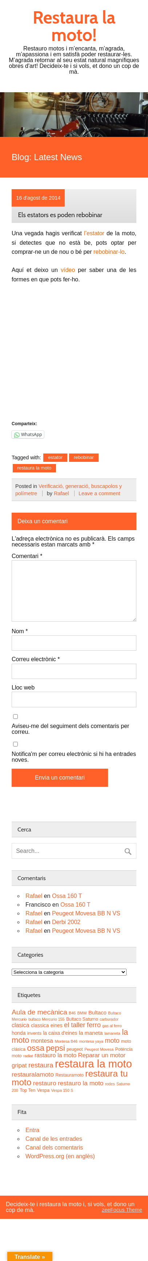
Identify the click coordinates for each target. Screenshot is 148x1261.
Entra (32, 1130)
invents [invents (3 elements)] (34, 1033)
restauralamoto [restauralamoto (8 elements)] (33, 1074)
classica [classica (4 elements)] (40, 1025)
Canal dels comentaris (54, 1147)
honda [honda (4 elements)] (18, 1033)
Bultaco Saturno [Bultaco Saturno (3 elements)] (82, 1019)
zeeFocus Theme (122, 1210)
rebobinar (84, 457)
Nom (20, 631)
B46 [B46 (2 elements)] (72, 1013)
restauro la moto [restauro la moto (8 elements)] (80, 1083)
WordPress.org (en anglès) (60, 1156)
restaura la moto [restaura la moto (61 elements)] (93, 1064)
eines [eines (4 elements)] (57, 1025)
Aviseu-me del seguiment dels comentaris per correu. (70, 729)
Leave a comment (99, 493)
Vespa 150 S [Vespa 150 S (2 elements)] (62, 1090)
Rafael (61, 493)
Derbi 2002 (66, 922)
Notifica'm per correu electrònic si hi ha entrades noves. (74, 757)
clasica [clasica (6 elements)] (20, 1025)
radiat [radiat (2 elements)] (28, 1056)
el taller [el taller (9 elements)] (74, 1025)
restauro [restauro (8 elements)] (44, 1083)
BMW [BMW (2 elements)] (82, 1013)
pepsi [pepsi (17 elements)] (55, 1048)
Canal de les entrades (53, 1139)
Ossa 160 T (67, 896)
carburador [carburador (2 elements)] (109, 1019)
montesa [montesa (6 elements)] (42, 1041)
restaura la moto (34, 468)
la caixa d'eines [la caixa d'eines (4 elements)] (60, 1033)
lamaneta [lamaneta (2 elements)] (112, 1033)
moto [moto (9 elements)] (112, 1040)
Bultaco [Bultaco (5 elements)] (97, 1012)
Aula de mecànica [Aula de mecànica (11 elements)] (39, 1012)
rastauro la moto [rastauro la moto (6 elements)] (55, 1055)
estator (55, 457)
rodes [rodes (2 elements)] (110, 1084)
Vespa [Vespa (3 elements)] (43, 1090)
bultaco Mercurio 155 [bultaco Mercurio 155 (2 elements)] (46, 1019)
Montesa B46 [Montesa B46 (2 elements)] (66, 1041)
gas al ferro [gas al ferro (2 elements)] (112, 1026)
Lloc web (23, 688)
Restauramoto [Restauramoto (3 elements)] (69, 1075)
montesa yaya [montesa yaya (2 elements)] (91, 1041)
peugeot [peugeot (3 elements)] (75, 1049)
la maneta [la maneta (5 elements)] (91, 1033)
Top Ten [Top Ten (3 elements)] (27, 1090)
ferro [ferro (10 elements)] (94, 1025)
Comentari (27, 556)
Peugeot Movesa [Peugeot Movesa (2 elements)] (98, 1049)
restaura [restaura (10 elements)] (40, 1065)
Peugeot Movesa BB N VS (86, 913)
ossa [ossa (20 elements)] (35, 1048)
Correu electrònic (36, 659)
